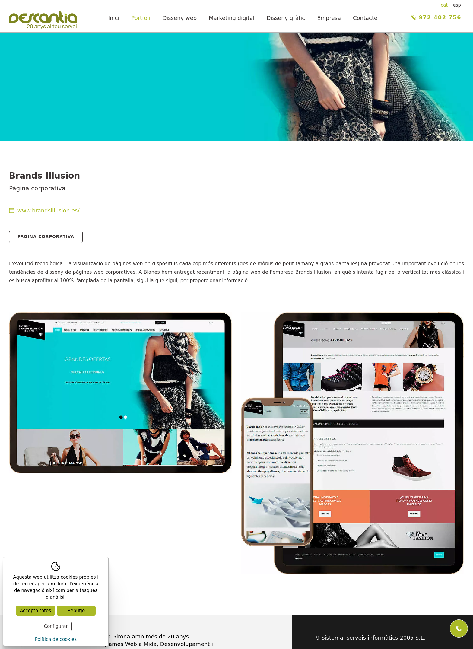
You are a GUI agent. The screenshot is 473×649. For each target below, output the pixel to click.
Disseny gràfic (286, 18)
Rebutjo (76, 610)
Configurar (56, 626)
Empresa (329, 18)
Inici (113, 18)
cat (444, 5)
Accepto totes (35, 610)
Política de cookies (56, 639)
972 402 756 (436, 17)
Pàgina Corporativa (45, 236)
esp (457, 5)
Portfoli (140, 18)
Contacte (365, 18)
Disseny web (179, 18)
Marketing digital (231, 18)
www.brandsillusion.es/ (44, 210)
